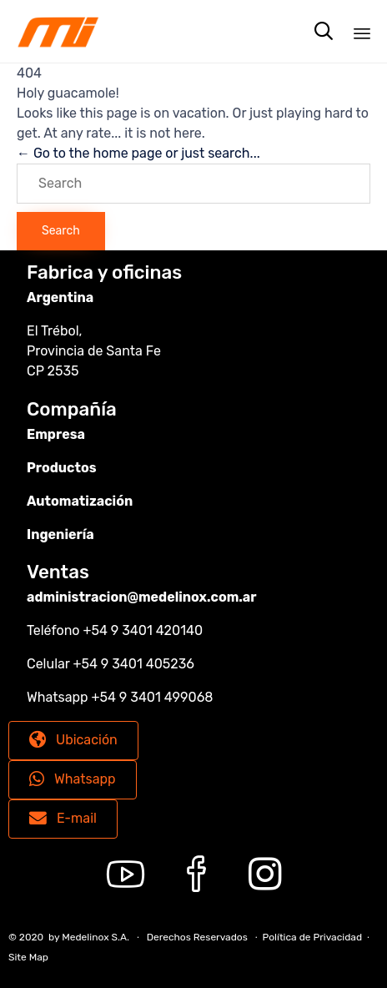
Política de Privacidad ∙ (316, 937)
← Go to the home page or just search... (138, 153)
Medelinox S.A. (95, 937)
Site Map (28, 957)
